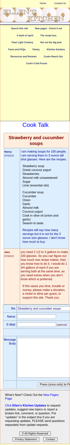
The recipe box (48, 35)
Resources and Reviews (23, 56)
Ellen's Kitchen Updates (29, 405)
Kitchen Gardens (56, 49)
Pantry (36, 49)
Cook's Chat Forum (36, 63)
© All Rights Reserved (35, 433)
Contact (50, 439)
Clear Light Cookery (22, 42)
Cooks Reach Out (53, 56)
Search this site (19, 28)
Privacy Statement (26, 439)
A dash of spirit (25, 35)
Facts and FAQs (16, 49)
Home (43, 3)
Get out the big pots (51, 42)
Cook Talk (35, 124)
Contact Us (60, 3)
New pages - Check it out (48, 28)
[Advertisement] (35, 95)
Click (8, 405)
